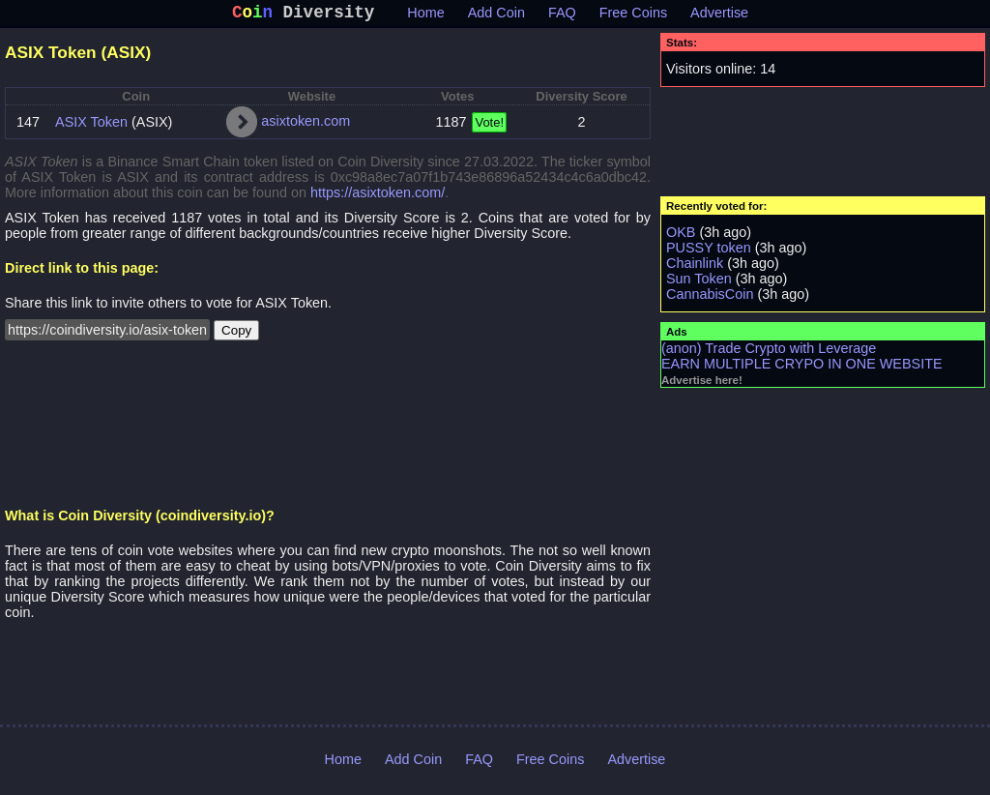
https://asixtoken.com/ (377, 196)
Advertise (719, 16)
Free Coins (633, 16)
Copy (236, 334)
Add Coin (496, 16)
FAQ (562, 16)
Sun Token (699, 282)
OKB (680, 236)
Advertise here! (701, 384)
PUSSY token (708, 251)
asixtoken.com (305, 124)
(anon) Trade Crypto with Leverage (768, 352)
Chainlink (694, 267)
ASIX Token (91, 125)
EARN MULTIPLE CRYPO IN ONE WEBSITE (802, 367)
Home (425, 16)
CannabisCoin (709, 298)
